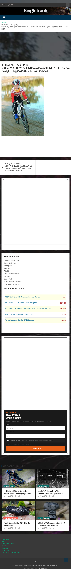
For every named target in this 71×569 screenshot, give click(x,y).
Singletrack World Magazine (35, 565)
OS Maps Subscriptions (12, 261)
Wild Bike (7, 271)
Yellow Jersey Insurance (12, 282)
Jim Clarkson (50, 528)
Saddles (47, 518)
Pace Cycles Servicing (12, 274)
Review (40, 518)
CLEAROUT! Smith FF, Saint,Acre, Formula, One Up (22, 297)
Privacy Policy (52, 565)
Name (7, 424)
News (12, 486)
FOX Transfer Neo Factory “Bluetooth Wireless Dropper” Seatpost (28, 308)
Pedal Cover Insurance (12, 284)
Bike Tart (7, 268)
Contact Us (5, 539)
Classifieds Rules (8, 544)
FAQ (3, 541)
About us (5, 548)
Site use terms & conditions (11, 553)
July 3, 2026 (7, 528)
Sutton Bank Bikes (10, 263)
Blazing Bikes (8, 266)
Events (6, 486)
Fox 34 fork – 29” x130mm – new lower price (21, 303)
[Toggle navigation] (4, 17)
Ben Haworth (16, 496)
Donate (4, 546)
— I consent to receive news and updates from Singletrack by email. (31, 440)
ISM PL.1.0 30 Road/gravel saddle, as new (20, 314)
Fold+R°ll (7, 276)
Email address (10, 431)
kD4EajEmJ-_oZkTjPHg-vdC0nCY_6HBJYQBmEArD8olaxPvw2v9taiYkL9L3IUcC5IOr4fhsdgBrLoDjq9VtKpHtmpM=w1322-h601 (18, 167)
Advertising (6, 550)
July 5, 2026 (41, 496)
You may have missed (13, 466)
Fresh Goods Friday (10, 518)
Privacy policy (27, 444)
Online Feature (43, 486)
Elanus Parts (8, 279)
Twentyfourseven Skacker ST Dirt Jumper (19, 320)
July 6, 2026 (7, 496)
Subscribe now (35, 448)
